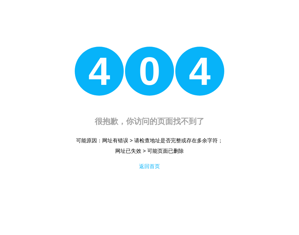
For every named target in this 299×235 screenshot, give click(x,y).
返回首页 (149, 166)
